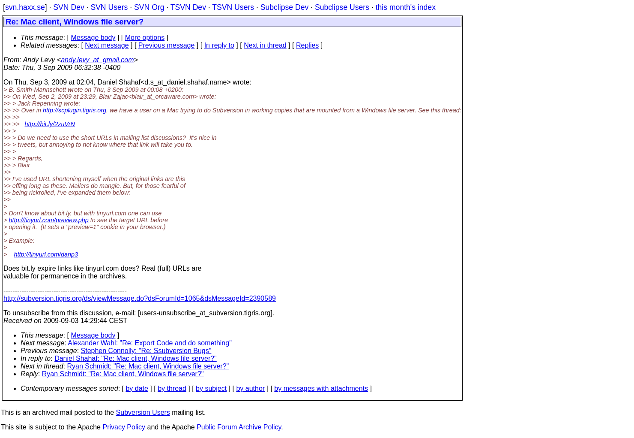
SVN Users (109, 7)
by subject (211, 388)
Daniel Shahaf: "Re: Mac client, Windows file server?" (135, 358)
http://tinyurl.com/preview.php (48, 220)
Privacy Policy (123, 427)
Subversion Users (143, 412)
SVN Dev (68, 7)
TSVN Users (233, 7)
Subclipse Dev (284, 7)
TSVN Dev (188, 7)
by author (250, 388)
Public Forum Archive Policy (239, 427)
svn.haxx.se (25, 7)
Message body (93, 37)
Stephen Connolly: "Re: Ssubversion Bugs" (146, 350)
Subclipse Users (342, 7)
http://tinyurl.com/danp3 (46, 254)
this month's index (406, 7)
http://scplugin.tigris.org (74, 110)
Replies (307, 45)
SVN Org (149, 7)
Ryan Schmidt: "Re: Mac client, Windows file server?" (148, 366)
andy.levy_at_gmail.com (97, 59)
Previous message (166, 45)
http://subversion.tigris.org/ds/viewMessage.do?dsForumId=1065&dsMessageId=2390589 (139, 298)
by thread (172, 388)
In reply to (219, 45)
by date (137, 388)
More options (145, 37)
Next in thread (265, 45)
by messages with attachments (321, 388)
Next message (107, 45)
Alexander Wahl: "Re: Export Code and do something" (150, 343)
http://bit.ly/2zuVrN (50, 124)
